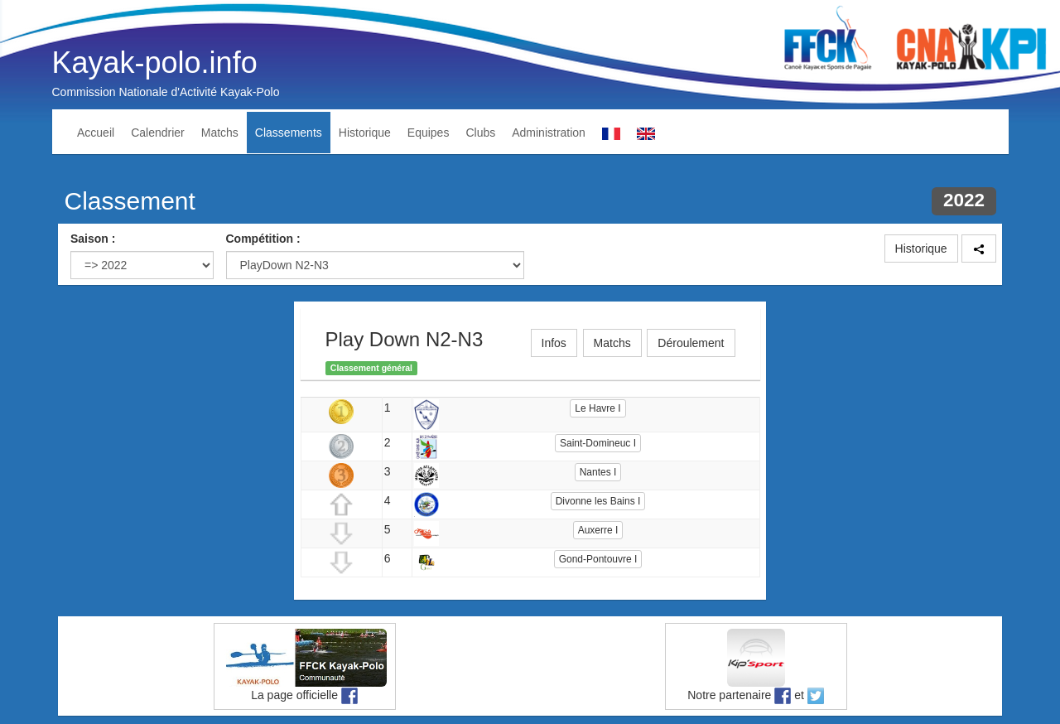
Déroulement (691, 343)
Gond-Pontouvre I (598, 559)
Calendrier (158, 132)
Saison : (92, 238)
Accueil (95, 132)
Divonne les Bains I (598, 501)
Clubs (480, 132)
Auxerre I (598, 530)
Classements (288, 132)
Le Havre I (597, 408)
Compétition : (263, 238)
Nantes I (598, 472)
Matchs (219, 132)
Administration (548, 132)
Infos (554, 343)
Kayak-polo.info (155, 63)
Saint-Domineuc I (598, 443)
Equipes (428, 132)
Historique (365, 132)
